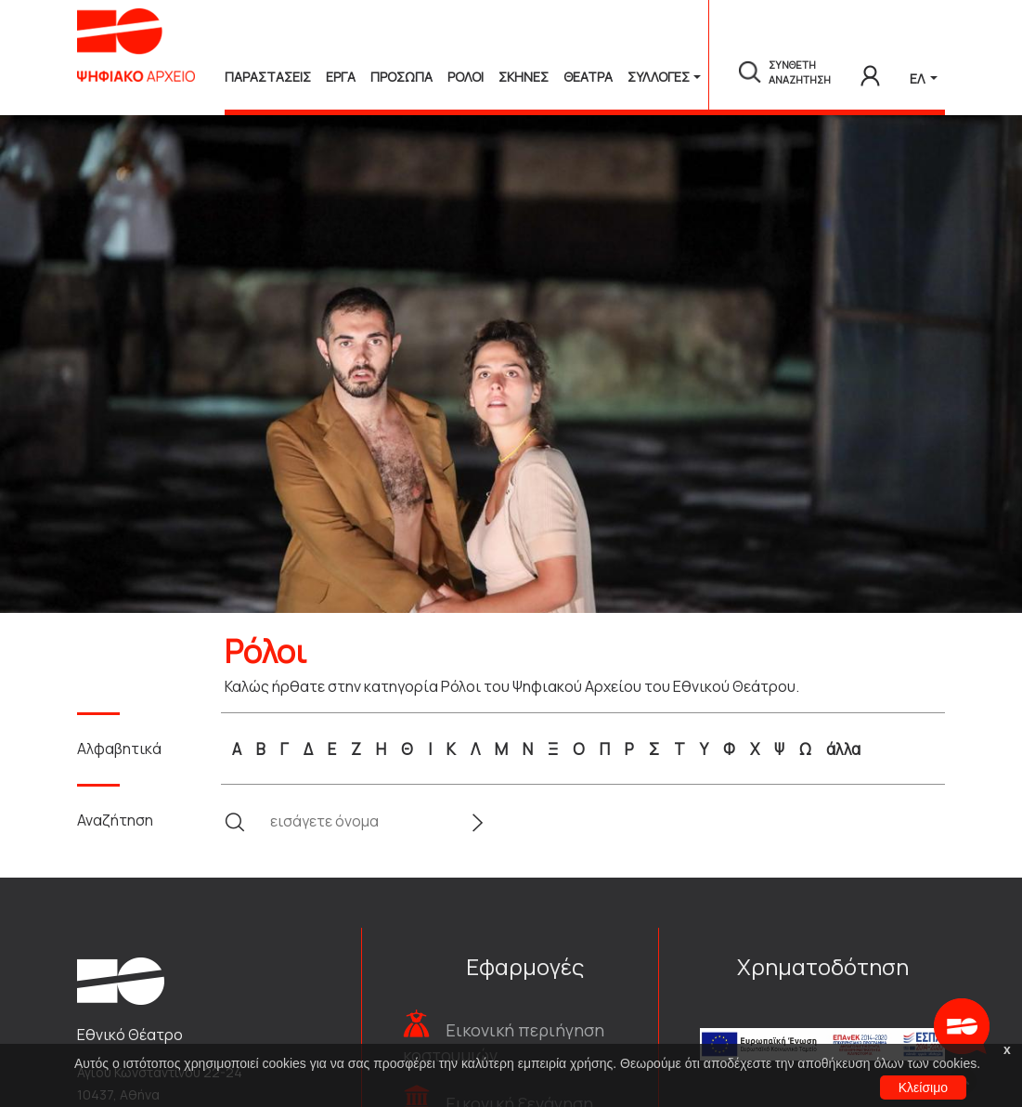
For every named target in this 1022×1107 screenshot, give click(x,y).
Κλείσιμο (923, 1087)
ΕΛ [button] (918, 78)
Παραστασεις (268, 76)
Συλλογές (658, 76)
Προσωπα (401, 76)
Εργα (341, 76)
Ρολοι (465, 76)
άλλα (843, 749)
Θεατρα (588, 76)
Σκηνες (523, 76)
